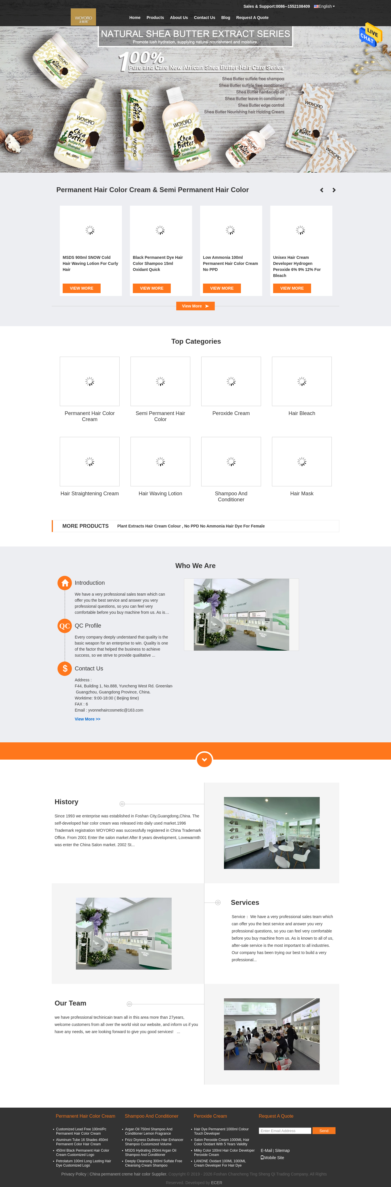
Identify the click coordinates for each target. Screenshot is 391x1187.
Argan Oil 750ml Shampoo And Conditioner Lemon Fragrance (148, 1131)
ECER (216, 1182)
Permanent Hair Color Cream (90, 416)
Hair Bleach (301, 413)
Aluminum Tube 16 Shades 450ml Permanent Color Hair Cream (82, 1142)
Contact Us (204, 17)
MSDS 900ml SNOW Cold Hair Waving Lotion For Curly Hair (90, 263)
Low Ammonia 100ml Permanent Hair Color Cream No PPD (230, 263)
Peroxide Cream (231, 413)
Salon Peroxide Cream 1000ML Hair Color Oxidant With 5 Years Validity (221, 1142)
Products (155, 17)
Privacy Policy (73, 1174)
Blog (225, 17)
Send (323, 1131)
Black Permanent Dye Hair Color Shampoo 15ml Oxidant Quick (158, 263)
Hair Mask (301, 493)
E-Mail (266, 1150)
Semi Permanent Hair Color (160, 416)
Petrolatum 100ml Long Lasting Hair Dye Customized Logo (83, 1163)
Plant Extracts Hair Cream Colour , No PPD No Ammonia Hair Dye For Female (191, 526)
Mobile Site (272, 1157)
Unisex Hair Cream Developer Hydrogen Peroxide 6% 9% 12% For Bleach (297, 266)
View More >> (87, 719)
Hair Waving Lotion (160, 493)
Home (135, 17)
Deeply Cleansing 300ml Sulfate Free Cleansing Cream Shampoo (153, 1163)
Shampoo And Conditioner (231, 496)
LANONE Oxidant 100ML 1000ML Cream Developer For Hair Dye (220, 1163)
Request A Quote (252, 17)
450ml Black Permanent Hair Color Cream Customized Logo (82, 1152)
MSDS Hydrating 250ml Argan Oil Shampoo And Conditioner (150, 1152)
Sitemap (282, 1150)
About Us (179, 17)
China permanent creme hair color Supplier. (129, 1174)
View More (81, 288)
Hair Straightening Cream (89, 493)
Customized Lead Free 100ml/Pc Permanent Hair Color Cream (81, 1131)
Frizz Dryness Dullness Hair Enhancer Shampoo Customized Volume (154, 1142)
